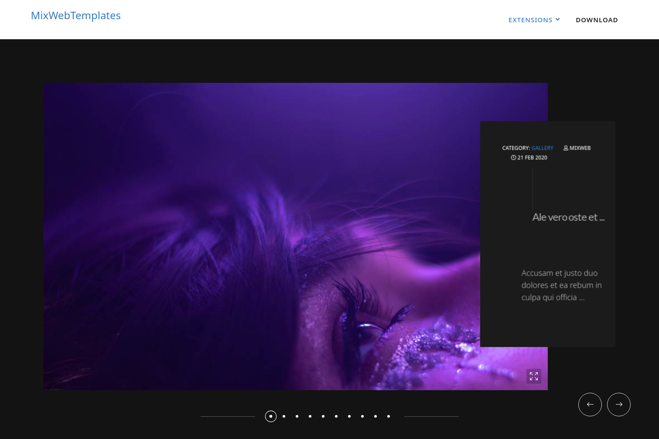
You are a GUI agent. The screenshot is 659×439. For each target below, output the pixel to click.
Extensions (531, 19)
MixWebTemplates (76, 15)
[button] (270, 416)
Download (597, 19)
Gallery (545, 154)
